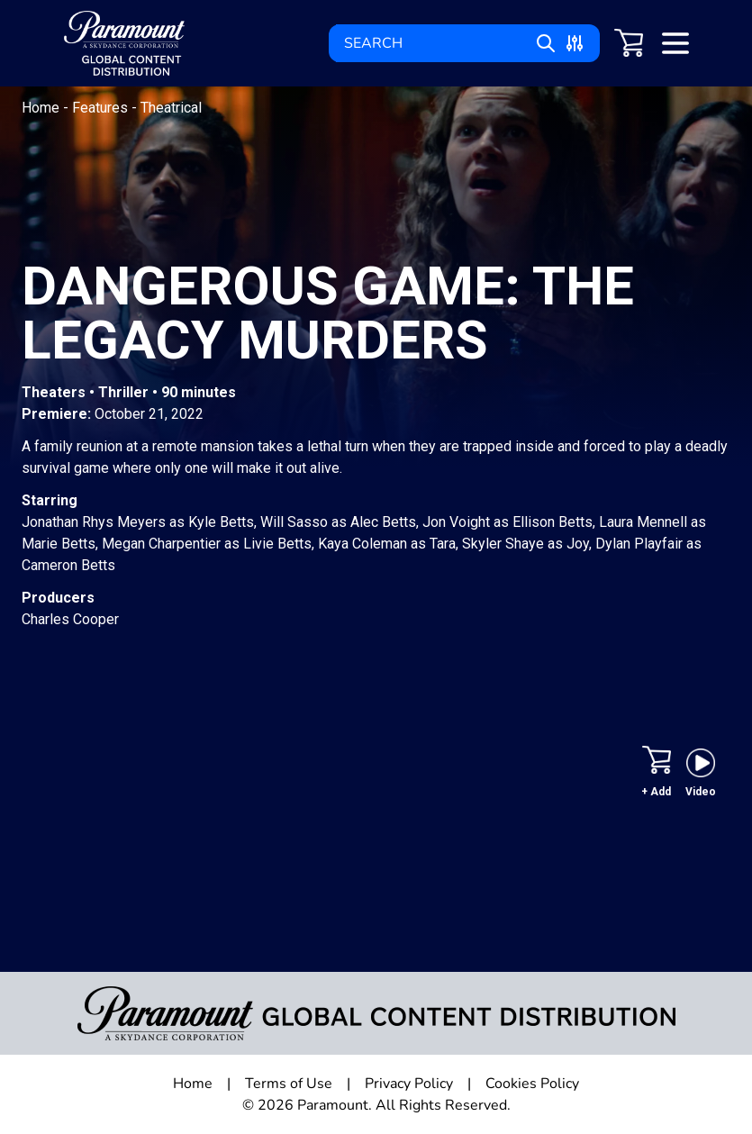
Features (101, 107)
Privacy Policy (409, 1083)
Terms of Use (288, 1083)
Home (42, 107)
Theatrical (171, 107)
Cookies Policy (532, 1083)
